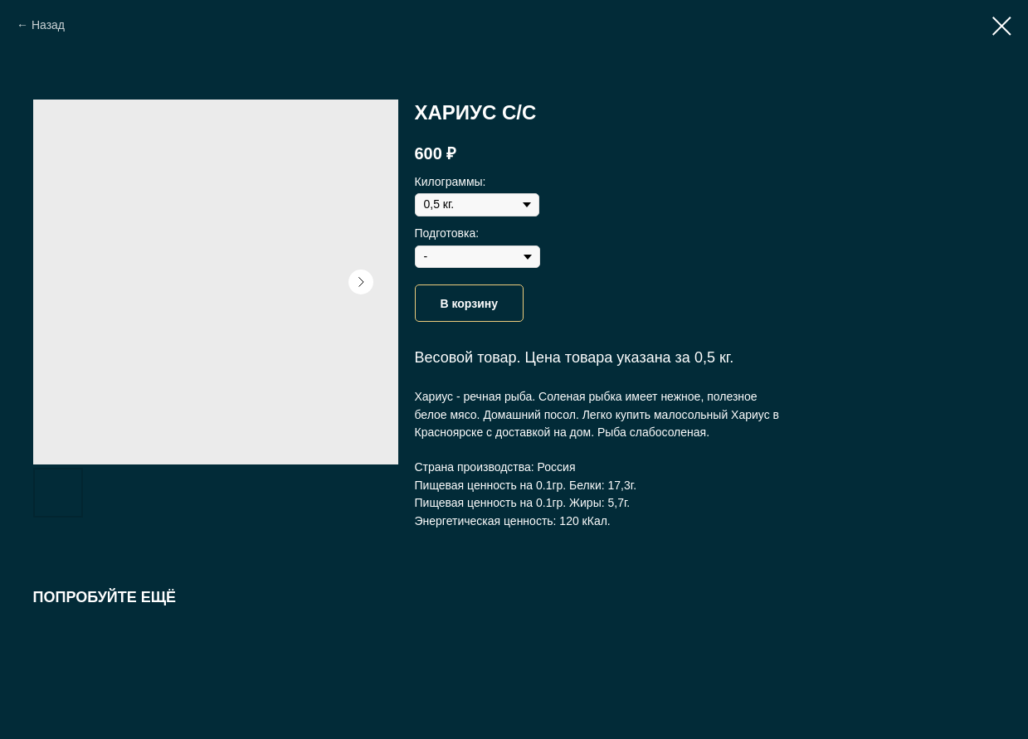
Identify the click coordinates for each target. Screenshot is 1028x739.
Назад (48, 25)
